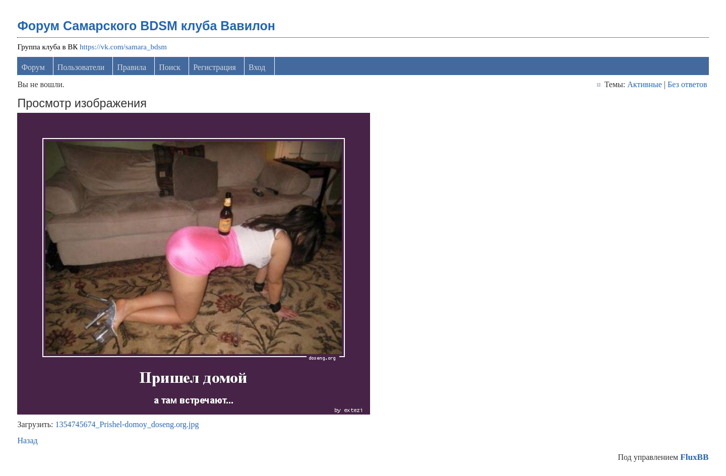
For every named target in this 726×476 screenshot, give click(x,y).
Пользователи (81, 67)
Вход (257, 67)
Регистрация (214, 67)
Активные (644, 84)
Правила (131, 67)
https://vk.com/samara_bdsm (123, 47)
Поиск (169, 67)
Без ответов (687, 84)
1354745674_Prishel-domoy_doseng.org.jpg (127, 424)
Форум (32, 67)
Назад (27, 440)
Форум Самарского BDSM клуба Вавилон (146, 26)
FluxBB (694, 457)
